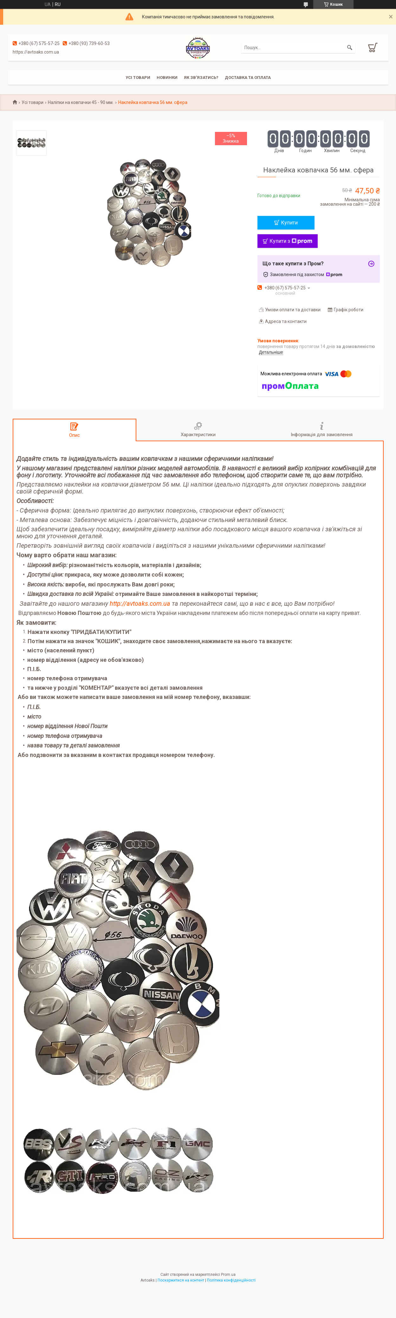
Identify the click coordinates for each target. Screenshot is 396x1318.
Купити (289, 223)
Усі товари (138, 77)
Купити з (290, 241)
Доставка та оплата (248, 77)
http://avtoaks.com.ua (140, 603)
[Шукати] (350, 47)
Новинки (167, 77)
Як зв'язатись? (201, 77)
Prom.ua (228, 1274)
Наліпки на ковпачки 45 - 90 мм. (81, 102)
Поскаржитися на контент (181, 1280)
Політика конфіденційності (231, 1280)
